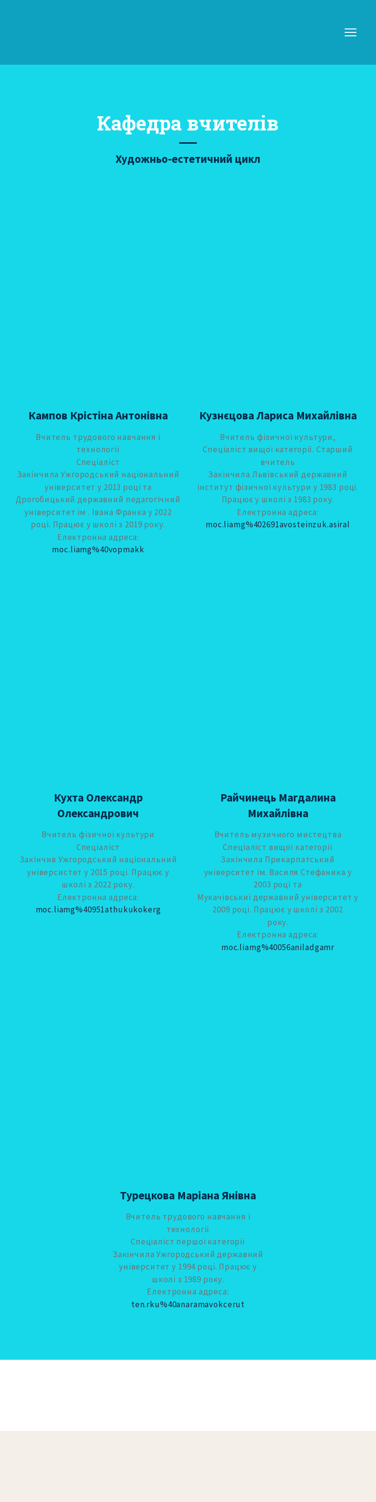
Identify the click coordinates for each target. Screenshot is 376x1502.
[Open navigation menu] (350, 32)
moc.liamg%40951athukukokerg (98, 909)
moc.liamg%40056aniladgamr (277, 947)
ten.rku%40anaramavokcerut (188, 1304)
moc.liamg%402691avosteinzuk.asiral (278, 524)
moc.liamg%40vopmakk (98, 549)
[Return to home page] (45, 32)
